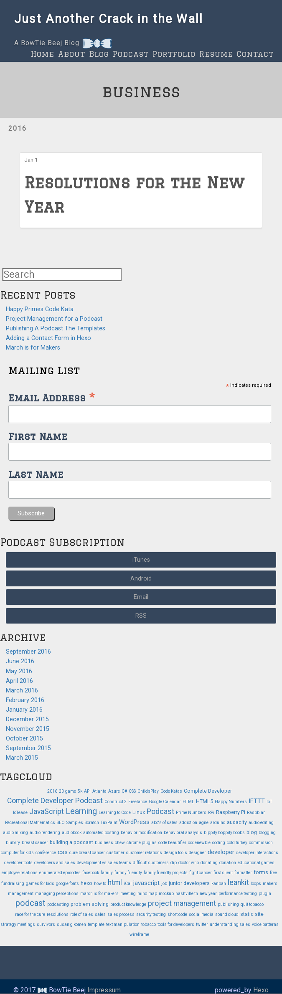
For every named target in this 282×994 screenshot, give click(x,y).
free (273, 872)
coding (218, 842)
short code (177, 914)
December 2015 (27, 719)
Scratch (92, 822)
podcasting (58, 904)
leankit (238, 882)
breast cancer (35, 842)
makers (270, 883)
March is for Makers (33, 347)
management (20, 893)
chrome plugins (142, 842)
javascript (146, 883)
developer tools (18, 862)
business (104, 842)
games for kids (40, 883)
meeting (128, 893)
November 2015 (27, 729)
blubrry (13, 842)
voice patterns (265, 924)
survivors (46, 924)
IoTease (20, 812)
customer (115, 852)
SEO (61, 822)
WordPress (134, 822)
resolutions (58, 914)
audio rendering (45, 832)
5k (80, 791)
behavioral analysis (183, 832)
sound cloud (227, 914)
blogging (267, 832)
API (87, 791)
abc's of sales (164, 822)
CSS (132, 791)
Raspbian (256, 812)
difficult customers (151, 862)
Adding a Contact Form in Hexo (48, 338)
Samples (74, 822)
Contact (255, 54)
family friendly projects (166, 872)
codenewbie (199, 842)
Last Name (36, 474)
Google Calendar (165, 801)
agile (203, 822)
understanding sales (230, 924)
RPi (211, 812)
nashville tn (186, 893)
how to (100, 883)
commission (261, 842)
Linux (138, 812)
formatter (243, 872)
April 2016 (19, 681)
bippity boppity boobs (224, 832)
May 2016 (19, 671)
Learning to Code (115, 812)
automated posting (101, 832)
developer (221, 852)
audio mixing (15, 832)
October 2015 (24, 738)
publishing (228, 904)
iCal (128, 883)
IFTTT (257, 801)
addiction (188, 822)
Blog (99, 54)
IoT (269, 801)
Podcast (131, 54)
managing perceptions (57, 893)
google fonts (67, 883)
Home (42, 54)
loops (256, 883)
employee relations (20, 872)
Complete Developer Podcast (55, 800)
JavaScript (46, 811)
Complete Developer (208, 791)
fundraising (12, 883)
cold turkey (237, 842)
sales (100, 914)
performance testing (237, 893)
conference (46, 852)
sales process (121, 914)
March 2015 (22, 757)
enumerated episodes (60, 872)
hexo (86, 883)
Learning (81, 811)
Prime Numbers (191, 812)
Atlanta (99, 791)
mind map (147, 893)
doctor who (188, 862)
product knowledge (128, 904)
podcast (30, 903)
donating (209, 862)
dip (173, 862)
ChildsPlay (148, 791)
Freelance (137, 801)
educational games (256, 862)
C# (124, 791)
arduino (217, 822)
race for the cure (30, 914)
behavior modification (141, 832)
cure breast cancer (87, 852)
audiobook (71, 832)
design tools (175, 852)
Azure (114, 791)
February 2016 (25, 700)
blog (251, 832)
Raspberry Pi (230, 812)
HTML (188, 801)
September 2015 (28, 748)
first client (223, 872)
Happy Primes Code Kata (40, 309)
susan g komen (71, 924)
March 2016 (22, 690)
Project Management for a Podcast (54, 318)
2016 (17, 128)
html (115, 882)
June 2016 (20, 661)
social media (201, 914)
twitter (202, 924)
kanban (218, 883)
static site (252, 914)
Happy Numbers (231, 801)
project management (182, 903)
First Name (37, 436)
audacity (237, 822)
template (96, 924)
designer (197, 852)
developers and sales (54, 862)
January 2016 (24, 709)
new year (208, 893)
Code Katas (171, 791)
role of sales (81, 914)
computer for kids (17, 852)
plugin (265, 893)
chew (120, 842)
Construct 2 (115, 801)
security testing (151, 914)
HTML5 (204, 801)
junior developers (189, 883)
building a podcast (71, 842)
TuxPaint (109, 822)
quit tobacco (252, 904)
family (107, 872)
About (71, 54)
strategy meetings (17, 924)
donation (227, 862)
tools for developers (176, 924)
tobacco (148, 924)
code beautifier (172, 842)
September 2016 (28, 651)
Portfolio (174, 54)
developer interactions (257, 852)
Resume (216, 54)
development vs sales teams (104, 862)
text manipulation (123, 924)
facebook (90, 872)
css (63, 852)
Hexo (261, 990)
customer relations (144, 852)
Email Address (51, 397)
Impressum (104, 990)
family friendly (128, 872)
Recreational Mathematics (30, 822)
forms (261, 872)
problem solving (90, 904)
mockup (166, 893)
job (164, 883)
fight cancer (200, 872)
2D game (67, 791)
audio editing (261, 822)
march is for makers (99, 893)
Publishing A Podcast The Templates (55, 328)
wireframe (139, 934)
